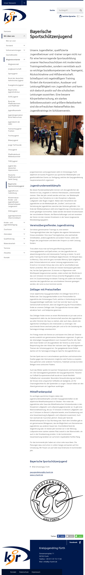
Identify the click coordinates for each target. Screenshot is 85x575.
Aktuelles (14, 253)
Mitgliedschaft (13, 64)
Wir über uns (14, 36)
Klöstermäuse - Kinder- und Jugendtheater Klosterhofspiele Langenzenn (14, 201)
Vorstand (15, 45)
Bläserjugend (13, 140)
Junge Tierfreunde (14, 145)
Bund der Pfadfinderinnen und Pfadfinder (14, 103)
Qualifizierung (14, 239)
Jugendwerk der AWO (14, 123)
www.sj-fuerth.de (36, 475)
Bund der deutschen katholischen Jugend (15, 79)
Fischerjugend (13, 135)
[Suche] (80, 10)
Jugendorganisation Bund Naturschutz (15, 116)
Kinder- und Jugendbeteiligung (14, 223)
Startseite (7, 31)
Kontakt (7, 257)
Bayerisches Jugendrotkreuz (14, 91)
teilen (62, 536)
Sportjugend (12, 73)
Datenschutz (24, 572)
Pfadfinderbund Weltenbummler (14, 155)
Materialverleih (14, 243)
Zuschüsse (14, 229)
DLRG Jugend (13, 97)
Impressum (36, 572)
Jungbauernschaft (14, 69)
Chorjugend (12, 150)
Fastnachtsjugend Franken (14, 130)
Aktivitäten (14, 234)
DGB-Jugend (12, 211)
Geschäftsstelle (11, 55)
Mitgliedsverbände (15, 59)
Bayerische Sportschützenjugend (16, 185)
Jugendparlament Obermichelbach (14, 217)
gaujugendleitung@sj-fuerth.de (41, 472)
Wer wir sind (10, 41)
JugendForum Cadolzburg (13, 192)
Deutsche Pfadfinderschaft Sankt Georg (14, 177)
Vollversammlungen (15, 50)
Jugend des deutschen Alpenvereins (13, 168)
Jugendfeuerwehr (14, 110)
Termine (7, 248)
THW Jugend (12, 161)
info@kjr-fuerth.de (50, 562)
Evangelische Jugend (15, 85)
